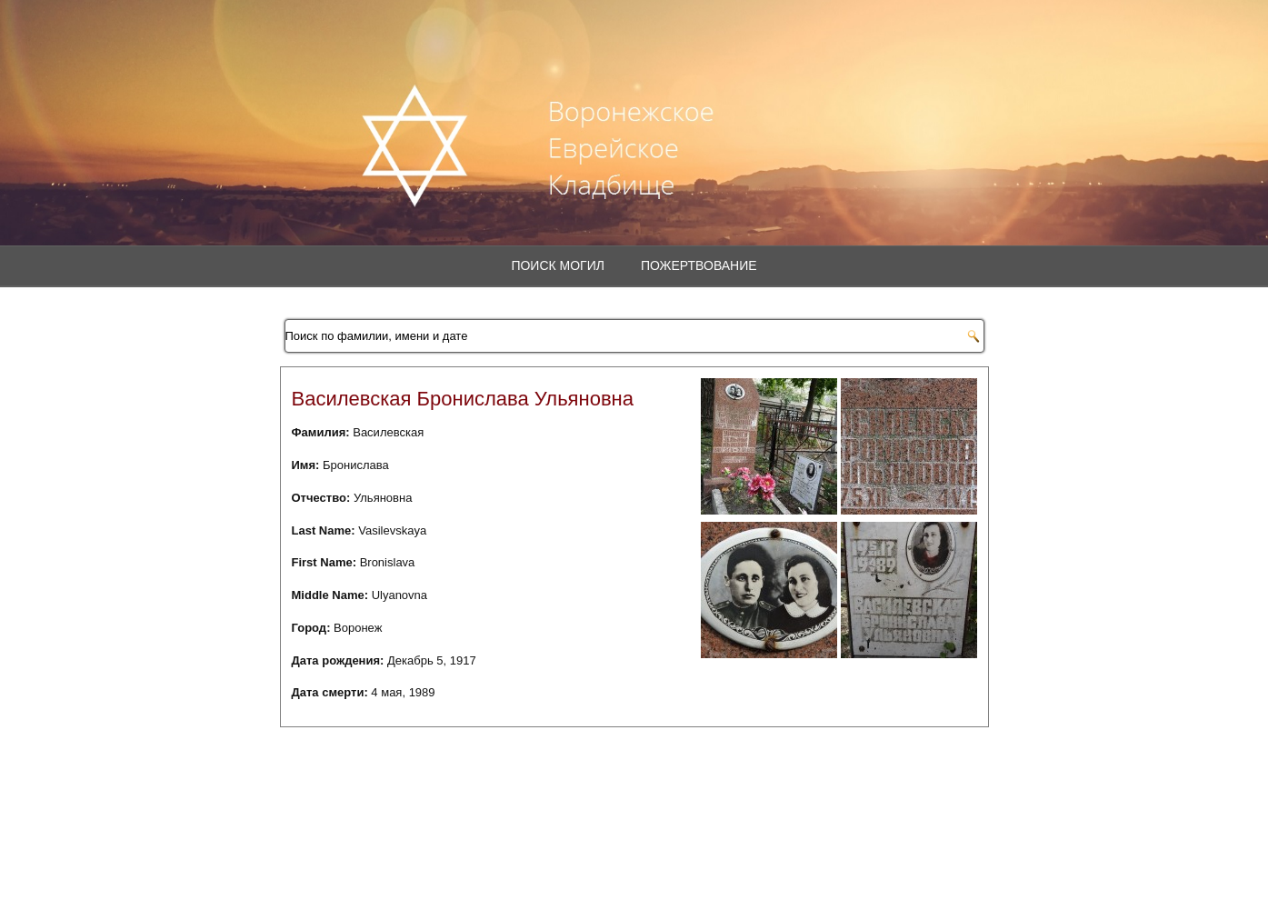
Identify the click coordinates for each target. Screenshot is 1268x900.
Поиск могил (557, 265)
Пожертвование (699, 265)
